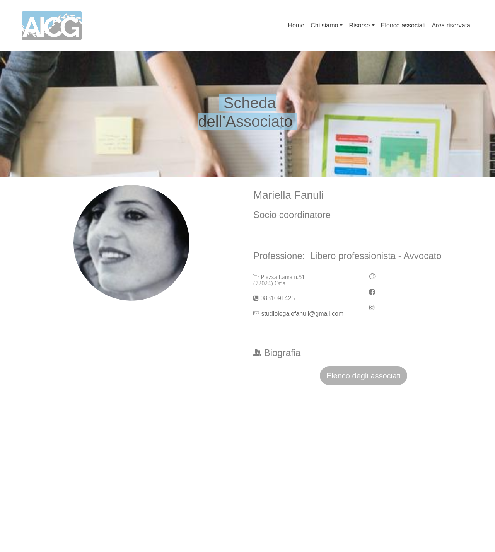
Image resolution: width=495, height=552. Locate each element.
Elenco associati (403, 25)
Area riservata (451, 25)
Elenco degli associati (363, 375)
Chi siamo (324, 25)
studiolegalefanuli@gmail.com (302, 313)
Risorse (359, 25)
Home (296, 25)
